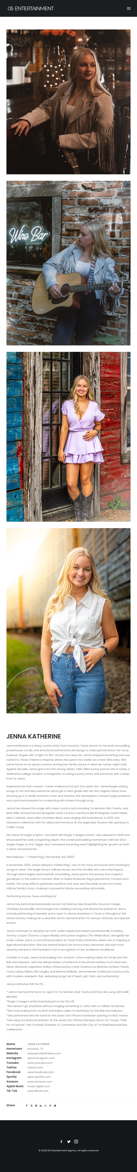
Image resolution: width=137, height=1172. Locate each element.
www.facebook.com (40, 1072)
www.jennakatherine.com (44, 1053)
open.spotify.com (39, 1077)
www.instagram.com (41, 1058)
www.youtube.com (39, 1063)
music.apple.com (38, 1086)
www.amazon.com (39, 1081)
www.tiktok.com (37, 1091)
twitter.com (35, 1067)
